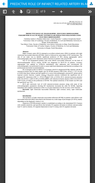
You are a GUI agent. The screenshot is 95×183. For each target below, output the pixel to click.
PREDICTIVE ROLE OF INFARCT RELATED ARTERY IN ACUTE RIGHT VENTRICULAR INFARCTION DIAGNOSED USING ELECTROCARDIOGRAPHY (52, 4)
